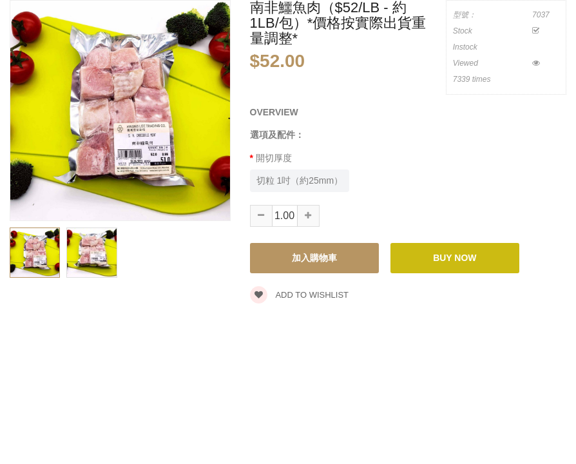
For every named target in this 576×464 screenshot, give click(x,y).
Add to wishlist (299, 295)
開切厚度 (274, 158)
